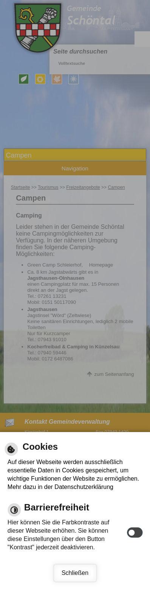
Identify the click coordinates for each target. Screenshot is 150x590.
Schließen (75, 573)
